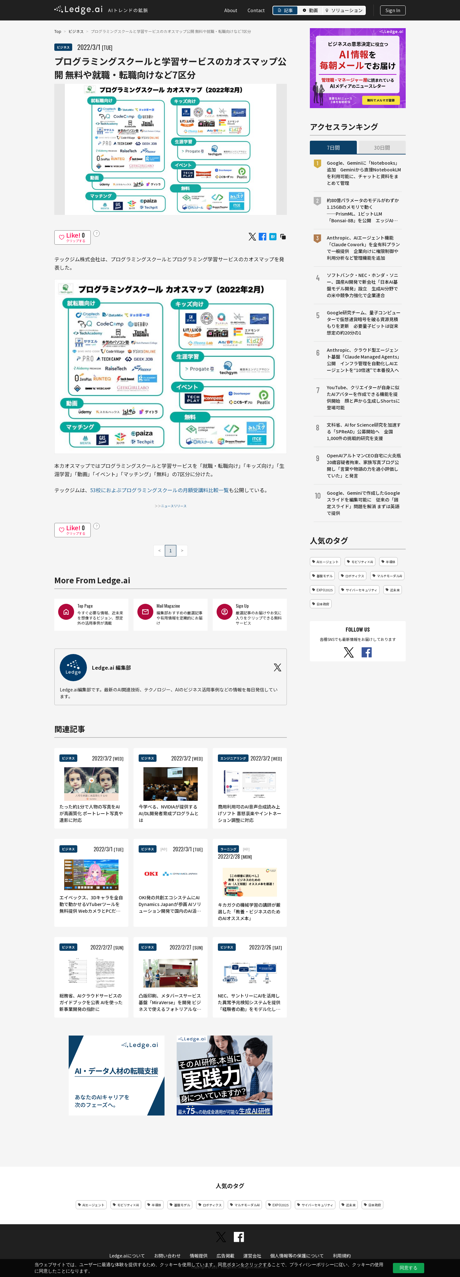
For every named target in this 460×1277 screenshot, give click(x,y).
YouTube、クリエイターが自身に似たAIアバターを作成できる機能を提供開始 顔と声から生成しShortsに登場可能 (363, 397)
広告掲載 (225, 1255)
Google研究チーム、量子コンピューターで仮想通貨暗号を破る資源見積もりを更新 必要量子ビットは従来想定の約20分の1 (364, 322)
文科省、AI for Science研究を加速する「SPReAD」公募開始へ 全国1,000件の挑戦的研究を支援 (364, 431)
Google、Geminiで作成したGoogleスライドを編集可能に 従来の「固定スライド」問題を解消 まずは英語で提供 (363, 503)
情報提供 (199, 1255)
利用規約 (342, 1255)
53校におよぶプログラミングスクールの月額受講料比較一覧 (159, 490)
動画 (313, 10)
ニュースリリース (174, 505)
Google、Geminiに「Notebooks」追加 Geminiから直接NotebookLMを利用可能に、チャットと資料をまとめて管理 (364, 173)
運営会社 (252, 1255)
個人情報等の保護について (297, 1255)
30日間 (382, 147)
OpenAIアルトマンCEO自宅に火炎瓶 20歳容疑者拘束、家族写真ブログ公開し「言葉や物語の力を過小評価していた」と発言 (364, 465)
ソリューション (347, 10)
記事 (288, 10)
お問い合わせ (167, 1255)
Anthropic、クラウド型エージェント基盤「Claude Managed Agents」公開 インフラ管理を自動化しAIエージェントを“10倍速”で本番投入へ (364, 360)
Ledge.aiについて (127, 1255)
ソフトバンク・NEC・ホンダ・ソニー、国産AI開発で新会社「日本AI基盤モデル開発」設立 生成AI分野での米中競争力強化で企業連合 (362, 285)
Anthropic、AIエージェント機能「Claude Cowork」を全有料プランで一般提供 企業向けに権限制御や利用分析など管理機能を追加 (363, 247)
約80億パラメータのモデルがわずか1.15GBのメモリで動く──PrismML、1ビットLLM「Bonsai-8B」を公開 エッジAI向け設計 (363, 210)
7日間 (333, 147)
